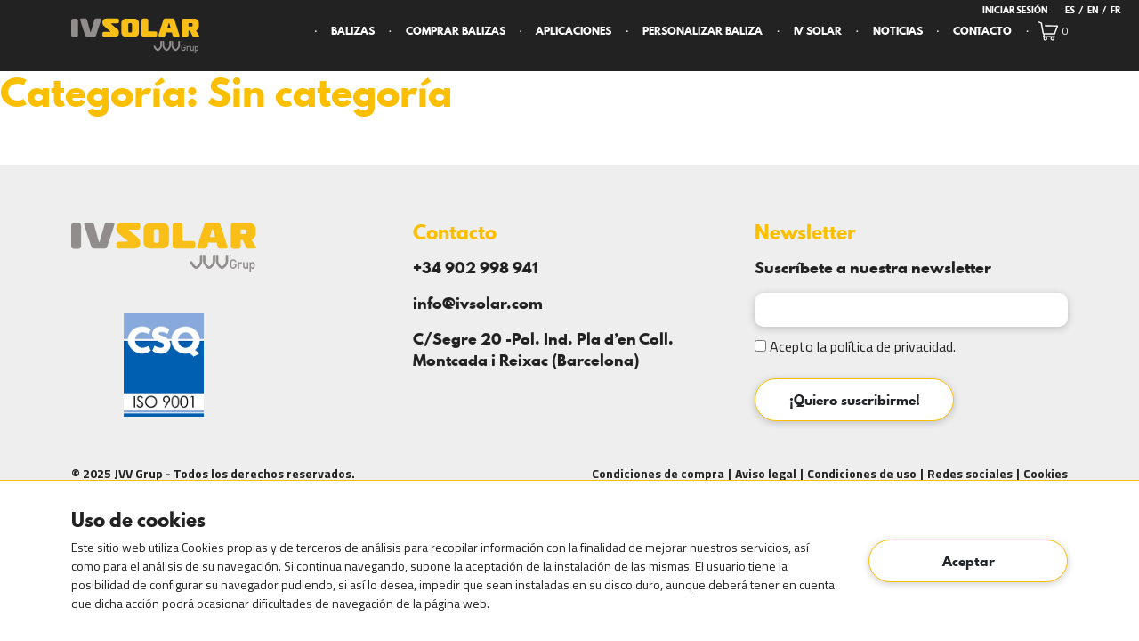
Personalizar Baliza (702, 30)
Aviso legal (765, 473)
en (1092, 10)
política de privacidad (891, 346)
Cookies (1045, 473)
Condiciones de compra (658, 473)
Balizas (353, 30)
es (1070, 10)
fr (1115, 10)
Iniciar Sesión (1014, 10)
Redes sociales (970, 473)
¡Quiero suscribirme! (854, 400)
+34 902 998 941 (475, 267)
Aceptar (968, 561)
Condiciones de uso (862, 473)
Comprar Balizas (455, 30)
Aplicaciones (573, 30)
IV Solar (818, 30)
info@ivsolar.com (478, 303)
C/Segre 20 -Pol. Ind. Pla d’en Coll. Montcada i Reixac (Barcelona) (543, 349)
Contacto (982, 30)
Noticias (898, 30)
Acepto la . (855, 346)
